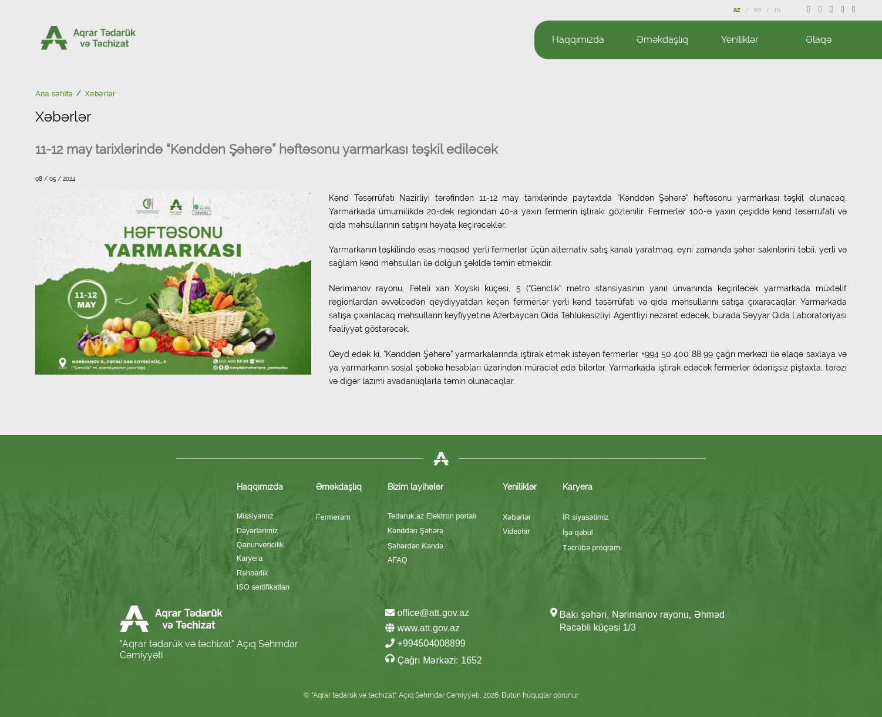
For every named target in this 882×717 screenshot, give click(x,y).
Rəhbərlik (252, 572)
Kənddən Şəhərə (415, 530)
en (758, 9)
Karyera (250, 558)
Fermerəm (333, 517)
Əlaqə (818, 39)
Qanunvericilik (260, 544)
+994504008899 (425, 643)
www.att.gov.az (422, 628)
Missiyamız (255, 515)
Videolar (516, 531)
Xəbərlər (517, 517)
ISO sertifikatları (263, 587)
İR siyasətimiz (586, 517)
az (737, 9)
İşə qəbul (578, 532)
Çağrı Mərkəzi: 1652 (433, 659)
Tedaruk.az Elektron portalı (432, 515)
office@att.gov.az (427, 613)
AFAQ (398, 560)
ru (777, 9)
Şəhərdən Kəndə (415, 545)
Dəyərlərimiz (257, 530)
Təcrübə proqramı (592, 547)
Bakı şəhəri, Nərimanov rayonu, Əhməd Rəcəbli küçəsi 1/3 (642, 621)
